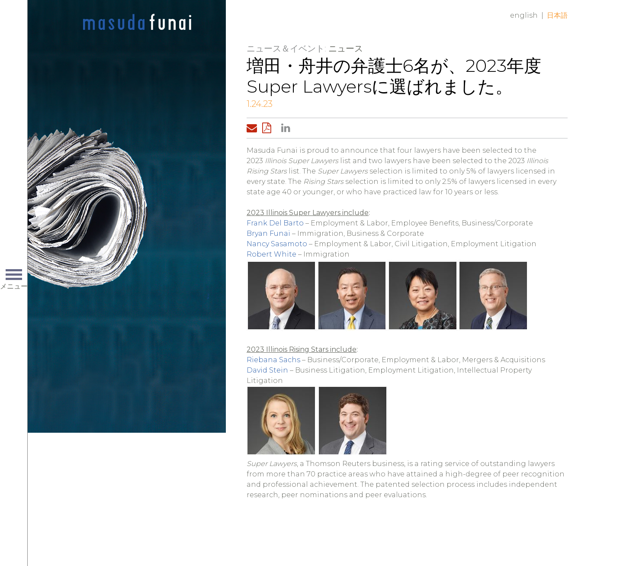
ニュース (345, 48)
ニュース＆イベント (285, 48)
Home (137, 22)
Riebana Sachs (273, 360)
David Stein (267, 370)
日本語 (557, 15)
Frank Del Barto (275, 223)
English (524, 15)
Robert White (271, 254)
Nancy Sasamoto (277, 244)
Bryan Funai (268, 233)
